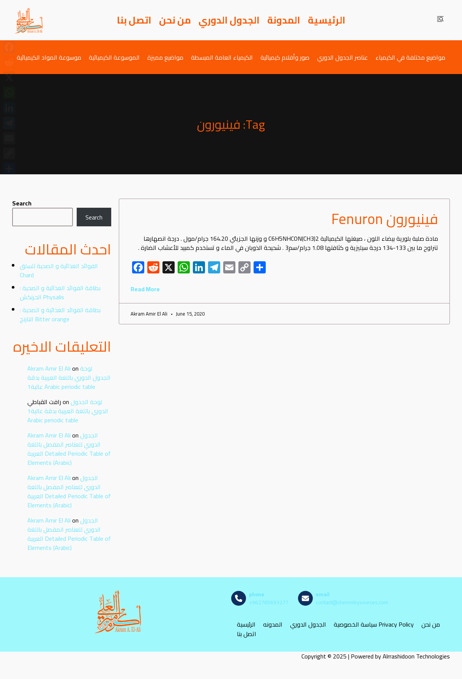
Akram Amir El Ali (49, 368)
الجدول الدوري (229, 20)
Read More (145, 289)
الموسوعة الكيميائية (114, 57)
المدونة (283, 20)
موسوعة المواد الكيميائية (49, 57)
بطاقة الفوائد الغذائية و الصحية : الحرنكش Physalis (60, 292)
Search (22, 203)
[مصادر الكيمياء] (29, 20)
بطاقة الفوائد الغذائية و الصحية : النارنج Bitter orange (60, 314)
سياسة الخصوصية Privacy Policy (374, 624)
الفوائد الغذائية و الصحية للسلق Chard (59, 270)
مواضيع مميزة (165, 57)
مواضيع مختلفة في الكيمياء (410, 57)
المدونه (272, 624)
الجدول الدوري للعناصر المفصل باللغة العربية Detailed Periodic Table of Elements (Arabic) (69, 449)
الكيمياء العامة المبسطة (222, 57)
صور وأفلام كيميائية (284, 57)
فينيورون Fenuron (384, 218)
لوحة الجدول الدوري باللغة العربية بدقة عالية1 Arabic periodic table (68, 377)
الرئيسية (326, 20)
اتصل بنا (134, 20)
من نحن (175, 20)
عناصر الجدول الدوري (342, 57)
